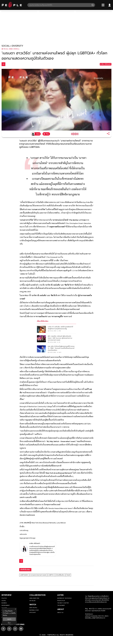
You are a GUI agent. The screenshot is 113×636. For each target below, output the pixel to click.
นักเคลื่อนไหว (60, 575)
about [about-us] (60, 609)
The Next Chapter (63, 603)
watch (32, 604)
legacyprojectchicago (27, 538)
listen (60, 595)
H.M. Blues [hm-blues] (32, 600)
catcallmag (24, 530)
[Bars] (103, 5)
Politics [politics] (4, 598)
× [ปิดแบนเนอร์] (15, 609)
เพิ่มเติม (5, 615)
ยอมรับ (9, 619)
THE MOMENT (61, 605)
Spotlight (32, 612)
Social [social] (4, 600)
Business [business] (4, 603)
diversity (17, 45)
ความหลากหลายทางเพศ (38, 575)
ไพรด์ (68, 575)
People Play (61, 600)
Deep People (33, 608)
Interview (6, 595)
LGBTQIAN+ (24, 575)
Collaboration (37, 595)
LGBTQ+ (51, 575)
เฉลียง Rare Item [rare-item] (34, 598)
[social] (3, 628)
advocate (23, 534)
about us (60, 612)
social (6, 45)
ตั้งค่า (9, 623)
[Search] (92, 5)
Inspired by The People (64, 598)
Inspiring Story (34, 610)
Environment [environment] (6, 605)
